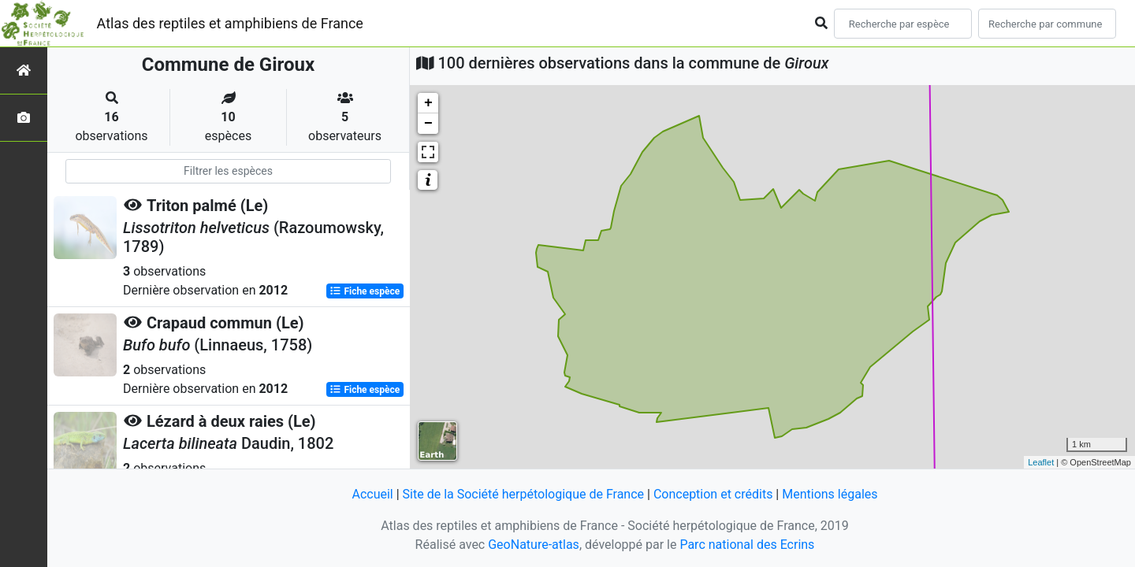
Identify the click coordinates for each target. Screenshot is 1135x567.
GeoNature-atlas (533, 544)
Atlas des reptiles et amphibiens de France (230, 23)
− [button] (428, 123)
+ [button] (428, 103)
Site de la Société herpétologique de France (523, 494)
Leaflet (1041, 462)
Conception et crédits (713, 494)
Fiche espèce (364, 291)
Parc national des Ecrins (746, 544)
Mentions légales (829, 494)
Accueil (372, 494)
